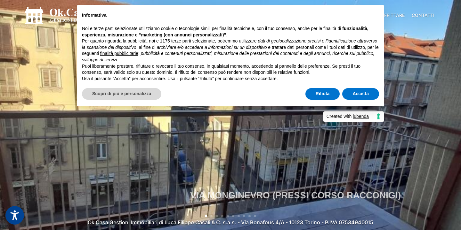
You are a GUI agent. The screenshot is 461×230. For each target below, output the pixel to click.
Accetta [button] (360, 93)
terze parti (181, 40)
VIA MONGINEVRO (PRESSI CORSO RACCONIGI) (295, 205)
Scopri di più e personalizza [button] (121, 93)
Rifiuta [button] (323, 93)
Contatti (423, 15)
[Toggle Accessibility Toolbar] (15, 215)
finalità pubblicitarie (119, 53)
